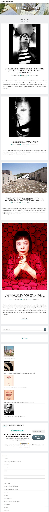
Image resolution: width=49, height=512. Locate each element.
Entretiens (6, 492)
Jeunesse (6, 507)
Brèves (5, 471)
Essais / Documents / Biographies (12, 501)
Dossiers (6, 480)
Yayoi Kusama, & (24, 296)
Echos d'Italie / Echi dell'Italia (11, 486)
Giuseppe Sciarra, (14, 416)
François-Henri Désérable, (19, 402)
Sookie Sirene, (24, 142)
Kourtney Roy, (9, 358)
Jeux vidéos (6, 510)
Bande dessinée (7, 464)
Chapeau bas (7, 474)
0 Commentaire (33, 75)
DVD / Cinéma (7, 483)
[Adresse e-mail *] (38, 431)
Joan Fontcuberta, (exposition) (24, 199)
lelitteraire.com (7, 2)
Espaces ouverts (7, 498)
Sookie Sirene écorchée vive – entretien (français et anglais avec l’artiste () (24, 70)
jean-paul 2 (24, 75)
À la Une (6, 458)
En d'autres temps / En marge (11, 489)
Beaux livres (6, 468)
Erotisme (6, 495)
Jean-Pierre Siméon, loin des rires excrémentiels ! (15, 387)
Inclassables (7, 504)
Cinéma (5, 477)
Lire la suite (25, 318)
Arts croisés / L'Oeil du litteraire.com (12, 461)
